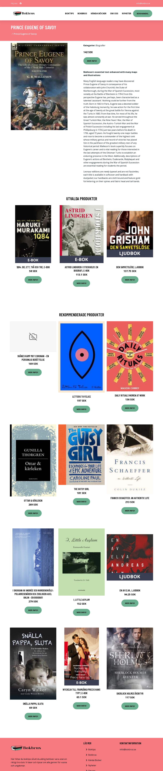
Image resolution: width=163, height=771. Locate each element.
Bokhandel (142, 13)
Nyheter (126, 13)
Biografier (100, 45)
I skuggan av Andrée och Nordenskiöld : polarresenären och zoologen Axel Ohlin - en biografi (33, 594)
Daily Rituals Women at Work (130, 395)
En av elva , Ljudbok (130, 590)
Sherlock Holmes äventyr (130, 693)
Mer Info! (92, 61)
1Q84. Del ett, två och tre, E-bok (33, 267)
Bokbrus (82, 13)
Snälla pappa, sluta (33, 703)
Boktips (69, 13)
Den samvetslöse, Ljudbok (130, 267)
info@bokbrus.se (143, 3)
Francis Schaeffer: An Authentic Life (130, 498)
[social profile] (21, 3)
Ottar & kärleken (33, 500)
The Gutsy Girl (81, 488)
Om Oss (114, 13)
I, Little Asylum (81, 599)
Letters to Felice (81, 396)
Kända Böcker (98, 13)
